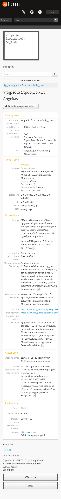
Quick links (40, 12)
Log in (51, 12)
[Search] (36, 20)
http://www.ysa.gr (29, 431)
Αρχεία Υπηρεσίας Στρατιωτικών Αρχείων (24, 85)
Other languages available (22, 106)
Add (9, 450)
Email (30, 486)
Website (30, 477)
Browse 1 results (30, 80)
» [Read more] (33, 247)
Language (32, 12)
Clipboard (24, 12)
